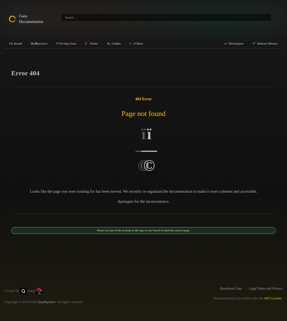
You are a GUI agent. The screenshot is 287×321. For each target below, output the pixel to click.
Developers (234, 43)
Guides (114, 43)
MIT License (273, 298)
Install (15, 43)
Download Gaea (231, 288)
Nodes (91, 43)
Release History (265, 43)
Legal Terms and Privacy (266, 288)
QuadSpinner (46, 302)
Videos (136, 43)
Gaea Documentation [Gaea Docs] (31, 19)
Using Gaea (67, 43)
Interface (39, 43)
